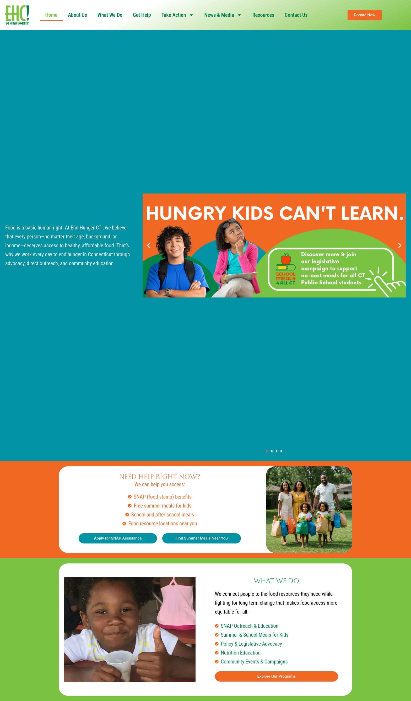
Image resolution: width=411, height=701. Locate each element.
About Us (77, 15)
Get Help (142, 15)
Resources (263, 15)
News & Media (223, 15)
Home (51, 15)
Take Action (177, 15)
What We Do (110, 15)
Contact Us (296, 15)
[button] (148, 245)
